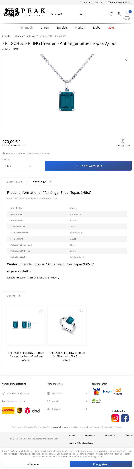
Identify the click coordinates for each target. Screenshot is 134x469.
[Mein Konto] (119, 14)
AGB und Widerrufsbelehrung (81, 444)
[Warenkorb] (127, 14)
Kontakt (53, 402)
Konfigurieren (101, 464)
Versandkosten (59, 428)
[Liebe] (96, 27)
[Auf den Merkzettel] (40, 312)
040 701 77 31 (97, 2)
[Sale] (111, 27)
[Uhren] (45, 27)
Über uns (128, 436)
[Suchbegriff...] (67, 14)
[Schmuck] (26, 27)
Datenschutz (110, 436)
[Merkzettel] (111, 14)
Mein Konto (54, 394)
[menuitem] (67, 14)
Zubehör (13, 295)
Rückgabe (54, 410)
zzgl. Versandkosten (19, 145)
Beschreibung (14, 181)
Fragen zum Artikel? (19, 271)
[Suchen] (81, 14)
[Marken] (80, 27)
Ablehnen (33, 464)
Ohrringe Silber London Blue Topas (26, 357)
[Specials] (62, 27)
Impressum (90, 436)
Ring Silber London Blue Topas (66, 357)
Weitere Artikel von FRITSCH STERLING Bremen (33, 277)
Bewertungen (42, 181)
